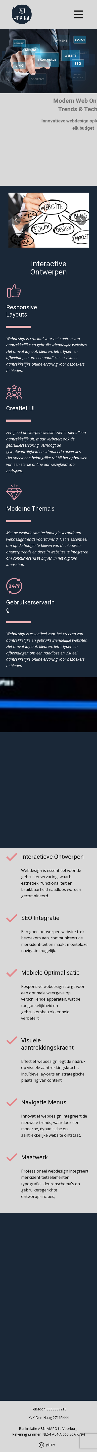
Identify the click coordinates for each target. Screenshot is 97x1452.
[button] (16, 220)
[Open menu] (78, 14)
